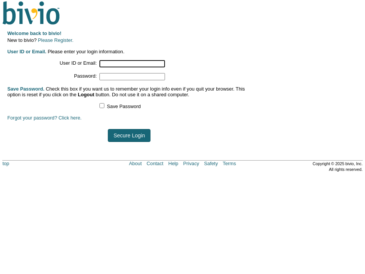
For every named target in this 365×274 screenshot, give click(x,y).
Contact (155, 163)
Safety (211, 163)
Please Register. (56, 40)
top (5, 163)
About (135, 163)
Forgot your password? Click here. (44, 118)
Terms (229, 163)
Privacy (191, 163)
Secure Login (129, 135)
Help (173, 163)
